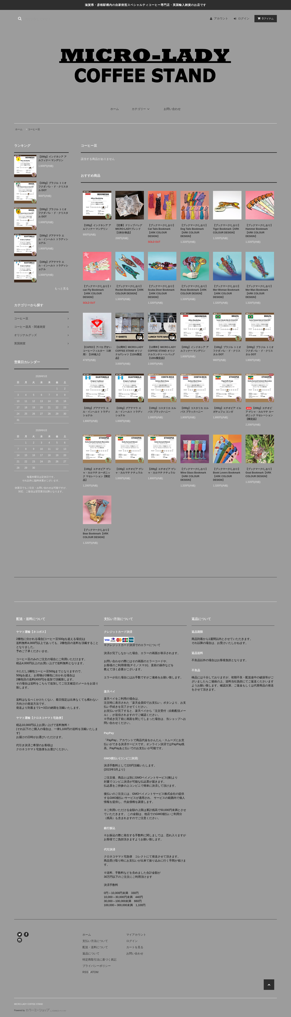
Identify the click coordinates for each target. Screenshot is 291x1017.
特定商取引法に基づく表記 (99, 959)
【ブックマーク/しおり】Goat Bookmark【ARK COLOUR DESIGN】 (259, 473)
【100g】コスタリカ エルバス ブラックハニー (162, 410)
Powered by (40, 1010)
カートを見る (134, 947)
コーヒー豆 (34, 129)
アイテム (265, 18)
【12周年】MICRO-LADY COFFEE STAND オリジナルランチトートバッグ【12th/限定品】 (162, 353)
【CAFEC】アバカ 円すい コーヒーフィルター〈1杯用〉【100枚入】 (97, 351)
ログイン (243, 18)
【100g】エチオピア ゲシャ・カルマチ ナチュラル (129, 471)
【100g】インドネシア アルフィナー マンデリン (97, 227)
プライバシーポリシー (96, 965)
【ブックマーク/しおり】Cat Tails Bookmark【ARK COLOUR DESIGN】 (161, 231)
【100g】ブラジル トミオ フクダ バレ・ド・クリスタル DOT (53, 187)
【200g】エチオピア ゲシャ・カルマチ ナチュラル (162, 471)
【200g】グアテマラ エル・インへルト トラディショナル (53, 239)
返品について (90, 953)
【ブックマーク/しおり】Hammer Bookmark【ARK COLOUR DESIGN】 (259, 231)
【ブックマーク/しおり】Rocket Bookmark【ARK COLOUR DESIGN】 (129, 290)
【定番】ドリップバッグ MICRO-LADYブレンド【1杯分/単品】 (129, 229)
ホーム (114, 109)
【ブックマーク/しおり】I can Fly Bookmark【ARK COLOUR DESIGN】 (97, 292)
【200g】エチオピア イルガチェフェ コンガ (227, 410)
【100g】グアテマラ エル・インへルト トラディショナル (53, 266)
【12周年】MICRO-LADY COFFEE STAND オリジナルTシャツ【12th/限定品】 (129, 353)
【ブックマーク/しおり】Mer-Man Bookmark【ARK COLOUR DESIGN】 (259, 292)
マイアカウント (136, 934)
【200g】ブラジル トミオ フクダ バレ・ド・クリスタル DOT (53, 213)
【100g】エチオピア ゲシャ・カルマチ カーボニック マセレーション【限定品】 (97, 474)
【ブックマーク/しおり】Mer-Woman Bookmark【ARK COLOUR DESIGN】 (226, 292)
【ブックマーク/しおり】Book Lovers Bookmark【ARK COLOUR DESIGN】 (226, 474)
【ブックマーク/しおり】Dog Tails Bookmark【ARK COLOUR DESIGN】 (194, 231)
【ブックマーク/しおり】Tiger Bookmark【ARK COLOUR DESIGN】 (226, 229)
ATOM (94, 972)
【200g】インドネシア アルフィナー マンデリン (52, 158)
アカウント (221, 18)
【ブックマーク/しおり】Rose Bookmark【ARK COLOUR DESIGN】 (194, 290)
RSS (85, 972)
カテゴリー (141, 109)
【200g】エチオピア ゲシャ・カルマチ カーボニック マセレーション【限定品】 (260, 413)
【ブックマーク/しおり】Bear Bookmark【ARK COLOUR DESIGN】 (96, 534)
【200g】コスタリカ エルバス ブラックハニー (194, 410)
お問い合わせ (172, 109)
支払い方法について (95, 941)
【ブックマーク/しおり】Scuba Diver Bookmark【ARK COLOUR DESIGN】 (161, 292)
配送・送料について (95, 947)
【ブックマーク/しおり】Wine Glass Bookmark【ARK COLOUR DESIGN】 (194, 474)
